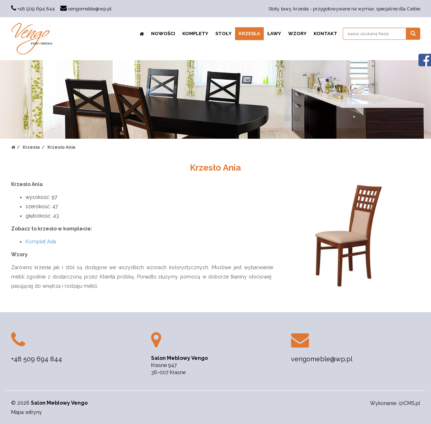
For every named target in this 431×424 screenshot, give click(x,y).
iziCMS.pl (409, 403)
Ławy (274, 33)
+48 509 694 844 (36, 8)
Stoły (223, 33)
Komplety (195, 33)
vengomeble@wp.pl (90, 8)
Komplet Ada (40, 241)
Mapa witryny (26, 412)
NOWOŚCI (163, 33)
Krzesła (249, 33)
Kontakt (325, 33)
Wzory (297, 33)
